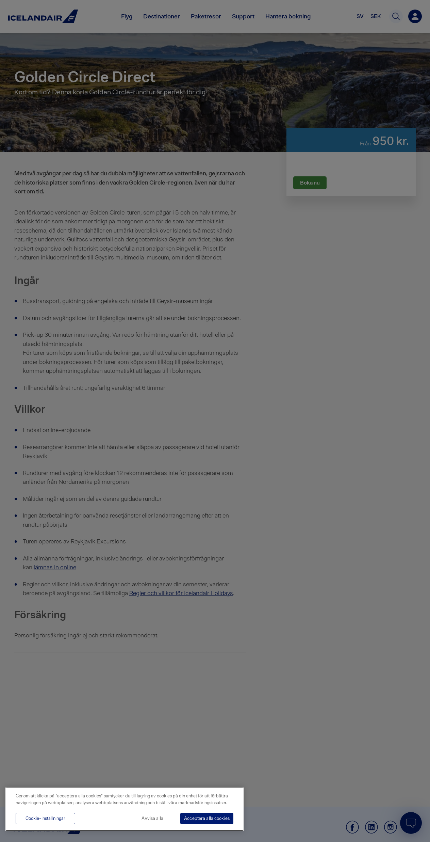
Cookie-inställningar (46, 818)
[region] (124, 809)
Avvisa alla (152, 818)
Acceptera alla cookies (207, 818)
